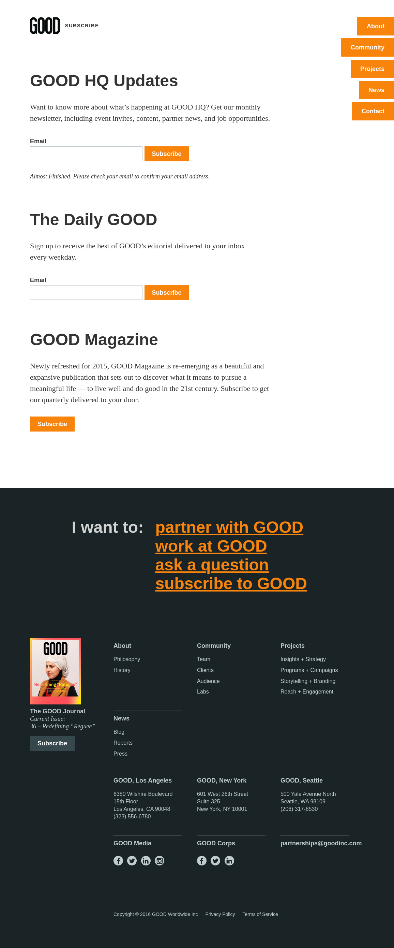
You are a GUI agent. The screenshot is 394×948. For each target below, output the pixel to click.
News (376, 90)
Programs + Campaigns (309, 670)
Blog (118, 732)
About (375, 26)
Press (120, 754)
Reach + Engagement (307, 692)
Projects (372, 68)
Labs (203, 692)
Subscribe (167, 153)
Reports (123, 743)
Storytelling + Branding (308, 681)
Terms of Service (260, 914)
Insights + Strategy (303, 659)
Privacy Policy (220, 914)
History (122, 670)
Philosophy (126, 659)
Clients (205, 670)
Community (367, 47)
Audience (208, 681)
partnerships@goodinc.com (321, 843)
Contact (373, 111)
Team (203, 659)
